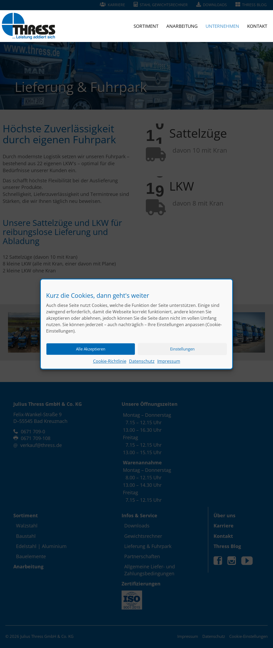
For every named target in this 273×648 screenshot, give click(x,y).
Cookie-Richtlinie (109, 364)
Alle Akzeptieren (90, 351)
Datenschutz (142, 364)
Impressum (168, 364)
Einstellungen (182, 351)
